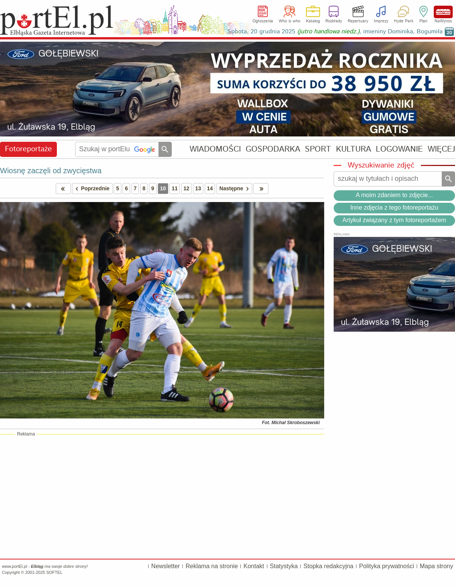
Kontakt (253, 566)
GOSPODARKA (273, 149)
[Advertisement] (162, 496)
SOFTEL (54, 572)
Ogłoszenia (263, 21)
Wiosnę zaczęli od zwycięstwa (51, 170)
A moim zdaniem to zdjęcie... (394, 195)
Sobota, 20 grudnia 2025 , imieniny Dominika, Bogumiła (335, 31)
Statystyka (284, 566)
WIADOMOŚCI (215, 149)
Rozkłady (333, 21)
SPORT (318, 149)
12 (187, 188)
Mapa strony (436, 566)
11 (175, 188)
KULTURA (353, 149)
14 (210, 188)
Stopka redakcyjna (328, 566)
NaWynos (443, 12)
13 (198, 188)
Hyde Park (403, 21)
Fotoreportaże (28, 149)
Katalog (313, 21)
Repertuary (358, 21)
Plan (423, 21)
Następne (236, 188)
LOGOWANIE (399, 149)
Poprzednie (91, 188)
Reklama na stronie (211, 566)
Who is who (289, 21)
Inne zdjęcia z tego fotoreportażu (394, 207)
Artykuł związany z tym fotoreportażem (394, 220)
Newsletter (165, 566)
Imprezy (381, 21)
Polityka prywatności (386, 566)
